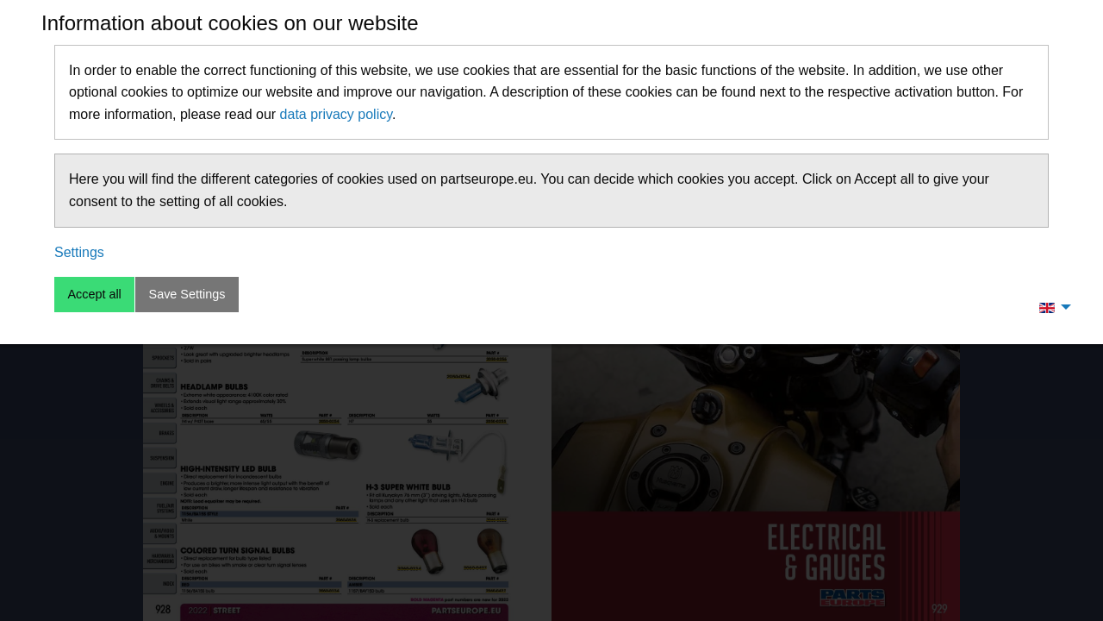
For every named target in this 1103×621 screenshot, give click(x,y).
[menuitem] (1050, 307)
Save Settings (187, 294)
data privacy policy (336, 114)
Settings (79, 252)
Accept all (94, 294)
